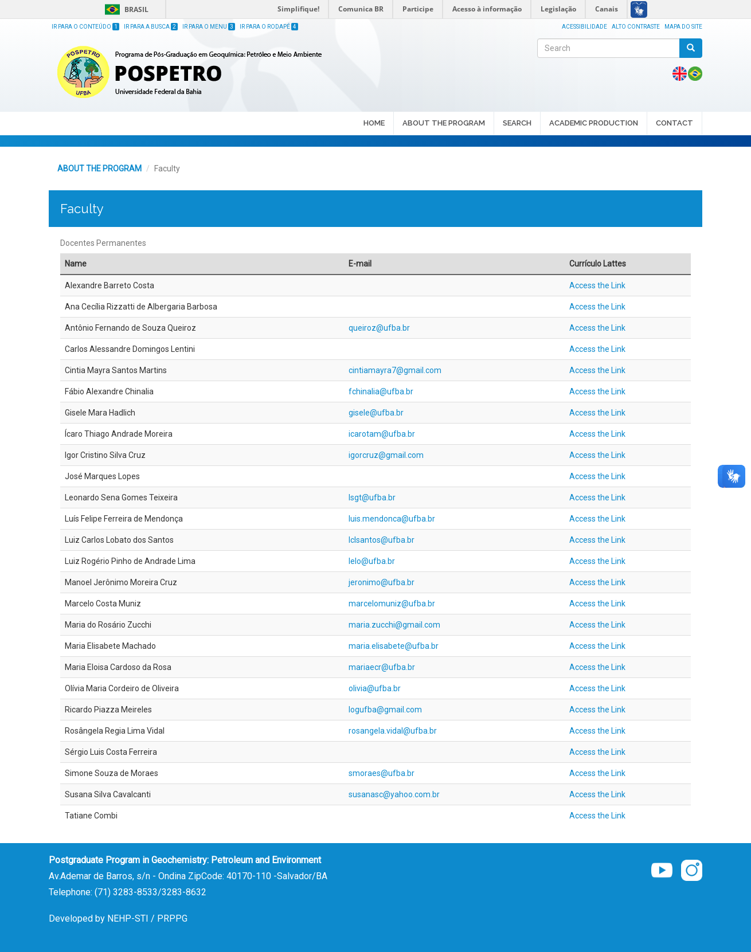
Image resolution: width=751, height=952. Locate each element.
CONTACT (674, 123)
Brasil (124, 9)
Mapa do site (683, 26)
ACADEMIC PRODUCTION (593, 124)
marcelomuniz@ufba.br (392, 603)
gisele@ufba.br (376, 412)
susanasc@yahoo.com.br (394, 794)
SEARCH (517, 124)
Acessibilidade (584, 26)
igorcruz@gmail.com (386, 455)
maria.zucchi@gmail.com (394, 624)
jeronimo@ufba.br (381, 582)
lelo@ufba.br (372, 561)
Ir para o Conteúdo (85, 26)
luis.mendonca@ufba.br (392, 518)
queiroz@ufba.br (379, 327)
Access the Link (597, 285)
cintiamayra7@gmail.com (395, 370)
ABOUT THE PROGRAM (443, 124)
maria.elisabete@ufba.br (394, 646)
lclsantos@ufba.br (381, 539)
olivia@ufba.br (375, 688)
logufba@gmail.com (385, 709)
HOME (374, 123)
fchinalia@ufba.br (381, 391)
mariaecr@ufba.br (382, 667)
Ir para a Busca (151, 26)
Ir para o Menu (208, 26)
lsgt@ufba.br (372, 497)
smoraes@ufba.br (381, 773)
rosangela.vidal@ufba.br (393, 730)
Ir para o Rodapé (269, 26)
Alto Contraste (636, 26)
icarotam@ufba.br (382, 433)
